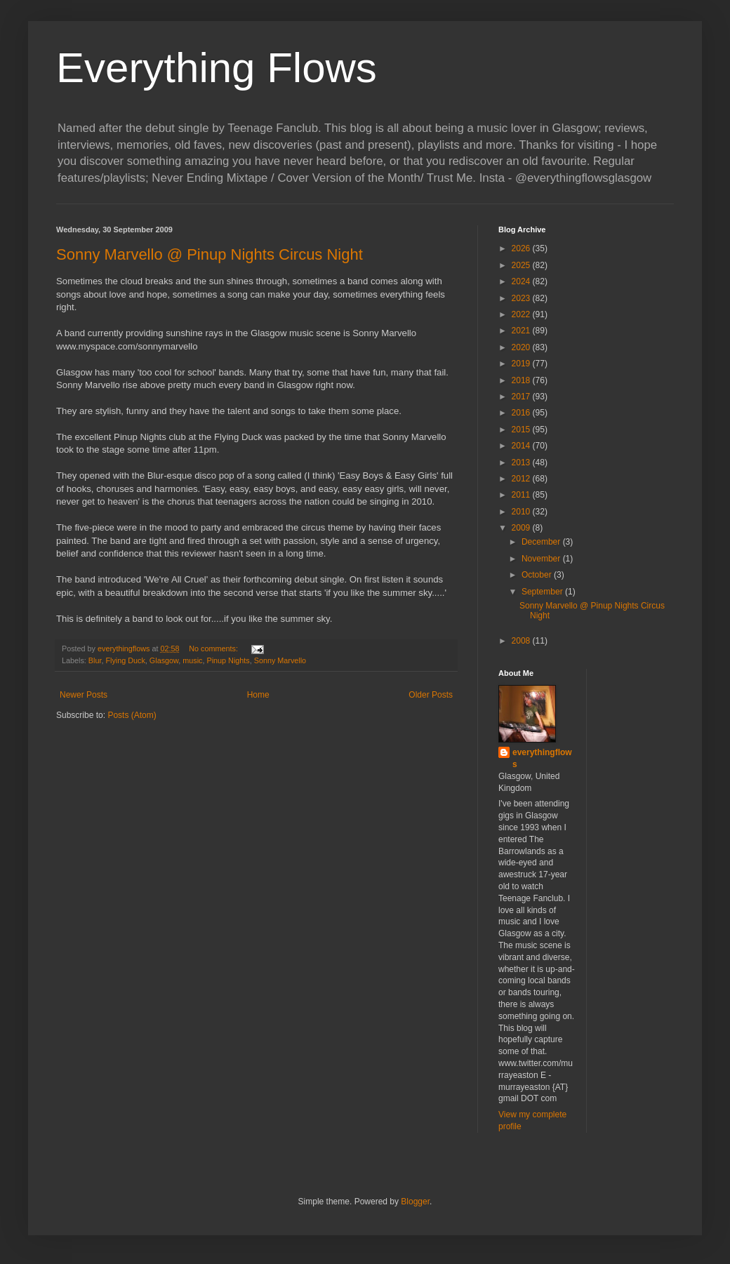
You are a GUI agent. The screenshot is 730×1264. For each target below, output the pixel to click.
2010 (522, 512)
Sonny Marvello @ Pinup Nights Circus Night (209, 254)
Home (258, 695)
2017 (522, 396)
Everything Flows (216, 67)
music (192, 660)
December (542, 542)
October (538, 575)
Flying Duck (125, 660)
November (542, 559)
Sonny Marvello (280, 660)
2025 (522, 265)
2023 (522, 298)
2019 (522, 363)
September (543, 592)
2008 (522, 641)
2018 (522, 380)
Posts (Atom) (131, 715)
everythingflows (542, 758)
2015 (522, 429)
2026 (522, 248)
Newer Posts (83, 695)
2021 (522, 330)
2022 (522, 314)
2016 (522, 413)
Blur (95, 660)
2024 (522, 281)
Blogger (415, 1201)
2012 (522, 479)
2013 (522, 462)
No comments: (214, 648)
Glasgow (164, 660)
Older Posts (431, 695)
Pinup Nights (227, 660)
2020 (522, 347)
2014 (522, 446)
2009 (522, 528)
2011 (522, 495)
